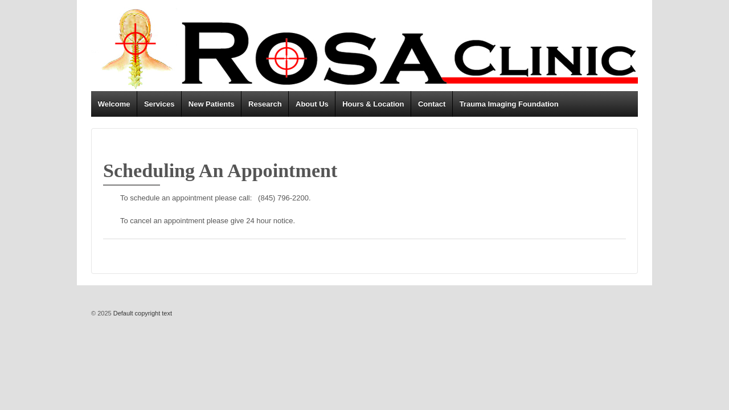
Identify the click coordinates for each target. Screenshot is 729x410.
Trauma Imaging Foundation (509, 104)
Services (159, 104)
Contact (431, 104)
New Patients (212, 104)
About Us (312, 104)
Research (265, 104)
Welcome (114, 104)
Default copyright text (142, 313)
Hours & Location (373, 104)
